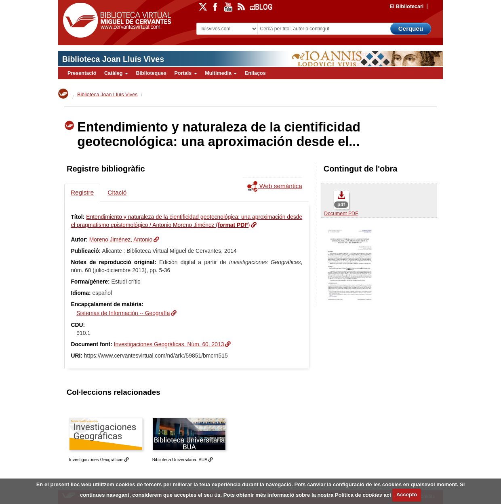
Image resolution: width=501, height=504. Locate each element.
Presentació (81, 73)
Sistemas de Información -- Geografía (123, 313)
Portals (185, 73)
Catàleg (116, 73)
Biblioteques (151, 73)
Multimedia (221, 73)
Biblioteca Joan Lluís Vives (113, 59)
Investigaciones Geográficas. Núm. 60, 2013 (169, 344)
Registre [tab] (82, 192)
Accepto (406, 494)
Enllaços (255, 73)
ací (387, 494)
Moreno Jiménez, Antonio (120, 239)
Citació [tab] (116, 192)
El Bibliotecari (406, 6)
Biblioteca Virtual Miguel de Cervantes (115, 20)
